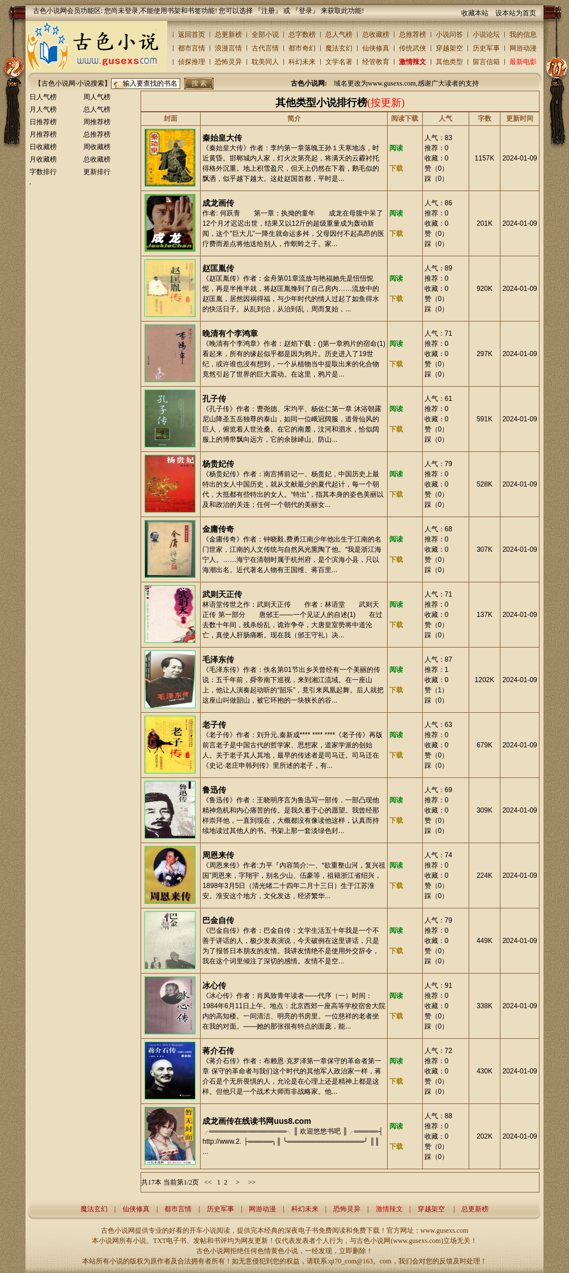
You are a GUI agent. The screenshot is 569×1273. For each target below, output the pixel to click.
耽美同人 (265, 62)
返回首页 (191, 35)
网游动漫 (523, 48)
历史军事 (486, 48)
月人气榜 (43, 109)
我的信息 (523, 35)
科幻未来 (302, 62)
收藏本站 (475, 13)
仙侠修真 (375, 48)
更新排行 (97, 172)
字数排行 (43, 172)
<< (208, 1182)
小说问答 (449, 35)
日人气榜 (43, 97)
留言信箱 (486, 62)
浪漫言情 (228, 48)
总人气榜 (339, 35)
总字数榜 (302, 35)
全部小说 (265, 35)
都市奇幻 (302, 48)
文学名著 (339, 62)
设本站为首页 (515, 13)
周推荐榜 (97, 122)
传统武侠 (412, 48)
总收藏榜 (375, 35)
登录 (305, 11)
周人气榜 (97, 97)
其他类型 (449, 62)
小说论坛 (486, 35)
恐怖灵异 (228, 62)
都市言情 (191, 48)
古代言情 (265, 48)
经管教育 (375, 62)
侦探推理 (191, 62)
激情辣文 (412, 62)
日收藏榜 (43, 147)
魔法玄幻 (339, 48)
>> (252, 1182)
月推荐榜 (43, 134)
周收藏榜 (97, 147)
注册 (268, 11)
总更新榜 (228, 35)
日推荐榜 (43, 122)
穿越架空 (449, 48)
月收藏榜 (43, 159)
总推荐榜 (412, 35)
